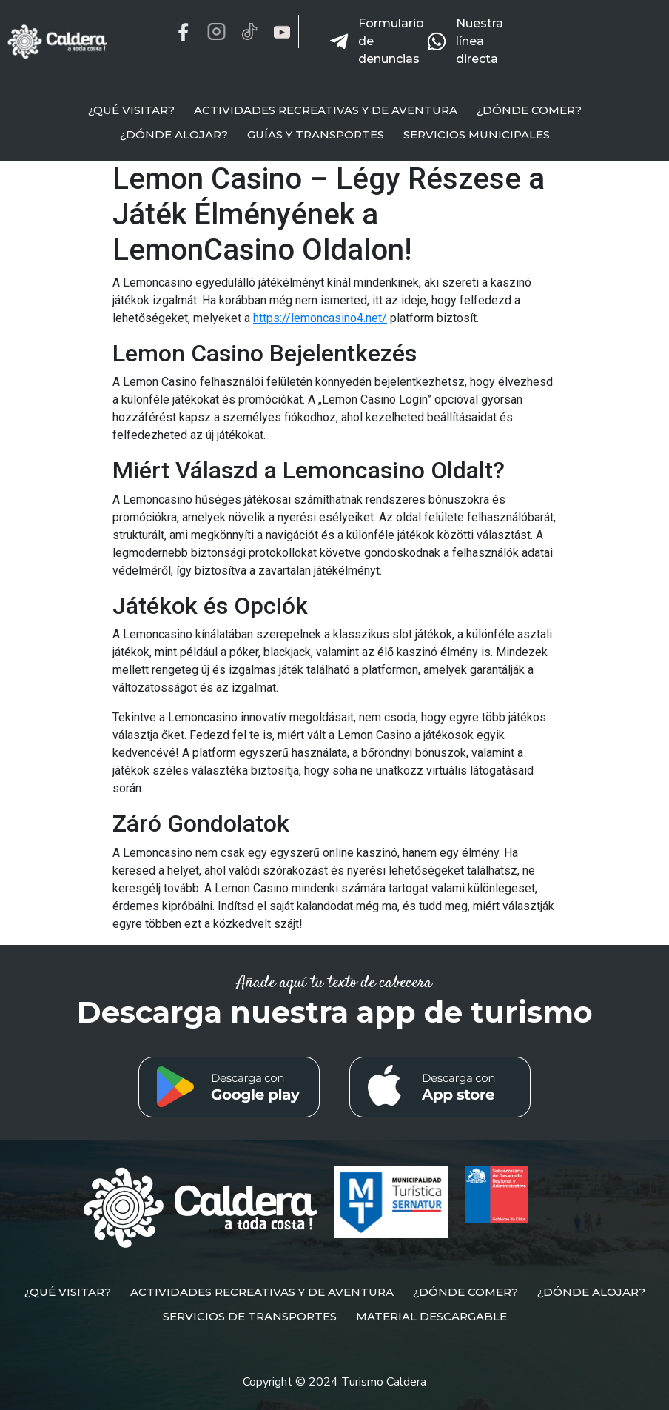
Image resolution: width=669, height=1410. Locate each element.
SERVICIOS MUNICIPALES (476, 134)
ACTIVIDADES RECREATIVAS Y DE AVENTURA (325, 110)
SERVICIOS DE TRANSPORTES (250, 1316)
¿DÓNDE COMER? (529, 110)
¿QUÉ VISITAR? (131, 110)
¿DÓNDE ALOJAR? (174, 134)
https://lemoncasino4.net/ (320, 318)
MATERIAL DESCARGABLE (431, 1316)
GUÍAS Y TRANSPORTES (315, 134)
